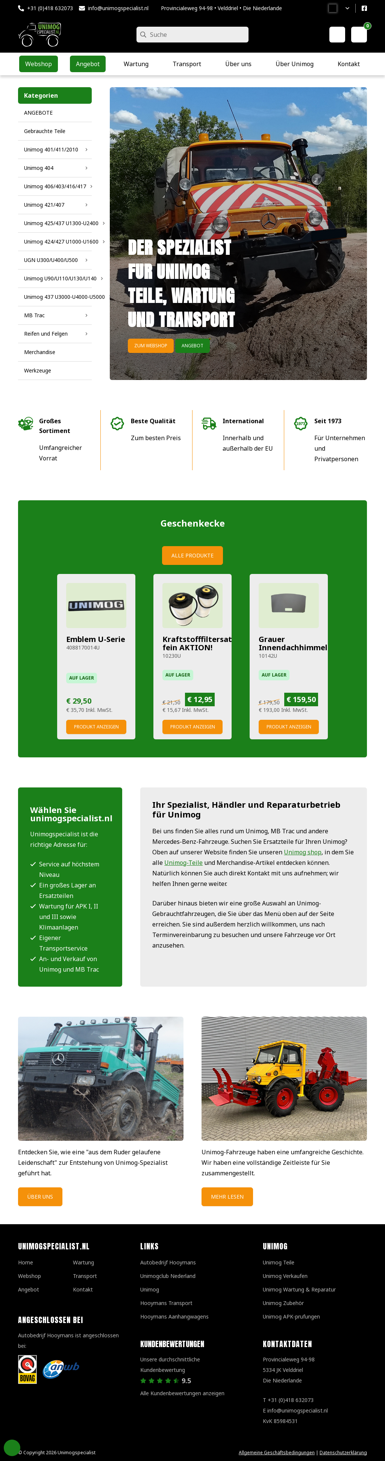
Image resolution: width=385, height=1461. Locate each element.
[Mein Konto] (337, 34)
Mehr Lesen (227, 1196)
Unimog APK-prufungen (291, 1316)
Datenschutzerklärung (343, 1452)
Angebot (192, 345)
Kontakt (83, 1289)
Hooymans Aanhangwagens (174, 1316)
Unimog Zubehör (283, 1303)
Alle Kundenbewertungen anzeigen (182, 1393)
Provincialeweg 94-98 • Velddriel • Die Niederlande (221, 8)
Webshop (29, 1275)
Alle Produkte (192, 555)
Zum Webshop (150, 345)
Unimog (149, 1289)
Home (25, 1262)
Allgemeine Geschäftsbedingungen (277, 1452)
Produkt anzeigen (96, 727)
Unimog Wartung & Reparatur (299, 1289)
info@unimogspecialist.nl (118, 8)
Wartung (83, 1262)
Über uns (40, 1196)
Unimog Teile (278, 1262)
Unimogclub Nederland (168, 1275)
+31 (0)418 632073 (50, 8)
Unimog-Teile (183, 862)
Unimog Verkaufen (285, 1275)
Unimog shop (302, 852)
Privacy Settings (12, 1448)
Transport (85, 1275)
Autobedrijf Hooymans (168, 1262)
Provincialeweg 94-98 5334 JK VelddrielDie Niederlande (289, 1370)
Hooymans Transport (166, 1303)
